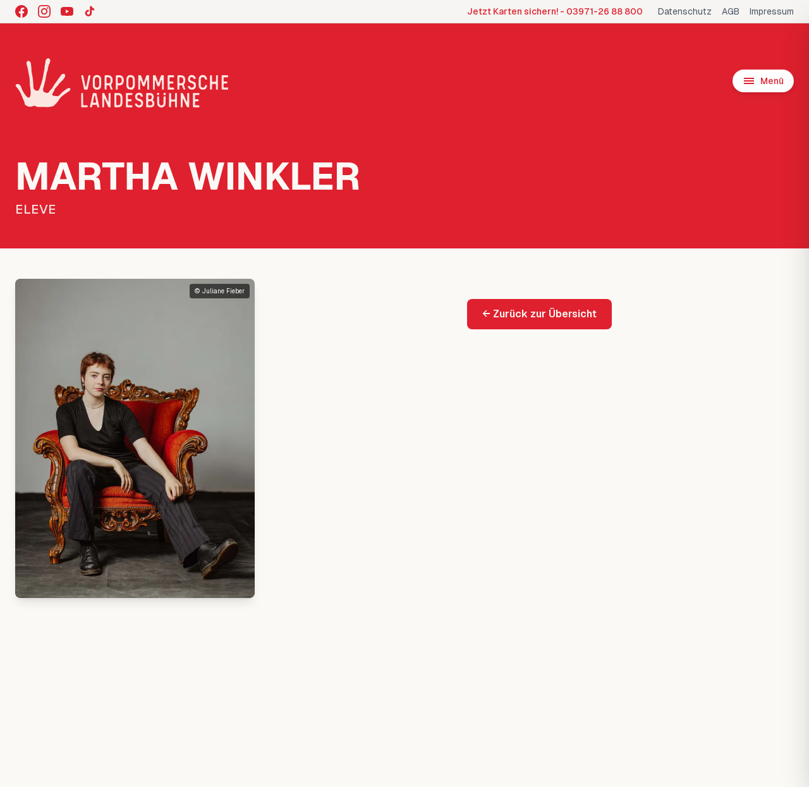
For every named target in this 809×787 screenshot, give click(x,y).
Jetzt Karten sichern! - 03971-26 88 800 (555, 11)
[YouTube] (67, 11)
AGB (730, 11)
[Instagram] (44, 11)
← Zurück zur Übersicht (539, 314)
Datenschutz (685, 11)
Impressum (772, 11)
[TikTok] (89, 11)
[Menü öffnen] (763, 81)
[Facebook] (21, 11)
